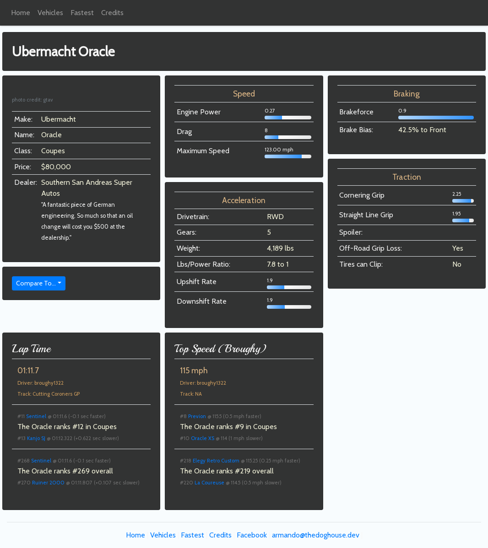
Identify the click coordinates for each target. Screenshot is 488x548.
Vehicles (50, 12)
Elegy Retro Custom (216, 460)
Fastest (82, 12)
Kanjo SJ (36, 438)
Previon (197, 416)
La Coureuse (209, 482)
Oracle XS (202, 438)
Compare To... (36, 283)
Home (20, 12)
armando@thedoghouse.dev (315, 535)
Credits (112, 12)
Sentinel (36, 416)
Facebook (252, 535)
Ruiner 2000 (48, 482)
